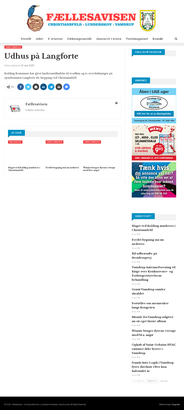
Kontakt (160, 38)
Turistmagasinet (138, 38)
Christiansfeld (13, 47)
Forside (24, 38)
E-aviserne (54, 38)
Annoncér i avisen (109, 38)
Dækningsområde (79, 38)
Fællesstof (15, 142)
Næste (152, 381)
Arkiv (38, 38)
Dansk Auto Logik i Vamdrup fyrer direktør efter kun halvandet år (153, 367)
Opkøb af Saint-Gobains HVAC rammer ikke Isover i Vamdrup (154, 349)
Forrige (138, 381)
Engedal (176, 404)
